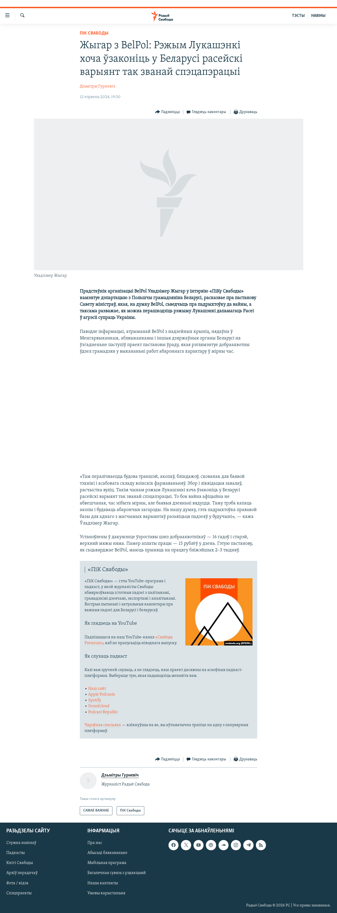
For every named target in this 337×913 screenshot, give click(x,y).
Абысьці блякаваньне (107, 853)
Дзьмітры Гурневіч (97, 86)
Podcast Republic (103, 712)
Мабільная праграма (106, 863)
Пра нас (94, 843)
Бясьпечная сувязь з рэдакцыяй (116, 873)
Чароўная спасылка (103, 725)
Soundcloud (99, 706)
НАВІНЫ (318, 16)
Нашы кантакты (102, 883)
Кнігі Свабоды (19, 863)
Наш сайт (97, 689)
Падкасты (15, 853)
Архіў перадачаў (22, 873)
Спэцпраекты (19, 893)
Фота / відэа (17, 883)
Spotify (94, 700)
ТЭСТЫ (298, 16)
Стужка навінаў (21, 843)
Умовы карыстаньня (106, 893)
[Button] (167, 112)
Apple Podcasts (101, 694)
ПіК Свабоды (94, 33)
